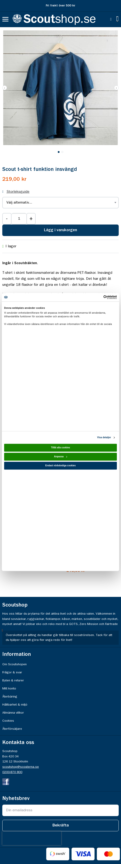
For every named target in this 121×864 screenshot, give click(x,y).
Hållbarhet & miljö (14, 704)
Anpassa (60, 456)
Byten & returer (13, 680)
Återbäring (9, 696)
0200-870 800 (12, 772)
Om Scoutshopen (14, 664)
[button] (116, 87)
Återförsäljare (12, 728)
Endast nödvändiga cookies (60, 465)
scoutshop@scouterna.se (20, 766)
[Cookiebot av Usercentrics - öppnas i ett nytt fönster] (97, 297)
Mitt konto (9, 688)
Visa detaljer (104, 437)
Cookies (8, 720)
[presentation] (31, 838)
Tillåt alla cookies (60, 447)
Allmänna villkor (13, 712)
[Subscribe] (60, 825)
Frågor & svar (12, 672)
